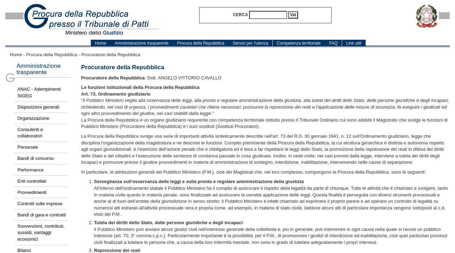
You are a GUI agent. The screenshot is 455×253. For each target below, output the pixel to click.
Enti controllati (32, 181)
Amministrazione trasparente (39, 69)
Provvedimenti (32, 192)
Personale (28, 147)
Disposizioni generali (38, 107)
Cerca (240, 14)
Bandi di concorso (36, 158)
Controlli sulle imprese (40, 203)
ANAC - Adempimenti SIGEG (39, 92)
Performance (31, 170)
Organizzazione (33, 118)
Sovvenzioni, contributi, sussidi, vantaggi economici (41, 232)
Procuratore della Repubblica (110, 54)
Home (16, 54)
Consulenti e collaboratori (30, 133)
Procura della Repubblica (51, 54)
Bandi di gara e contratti (42, 215)
